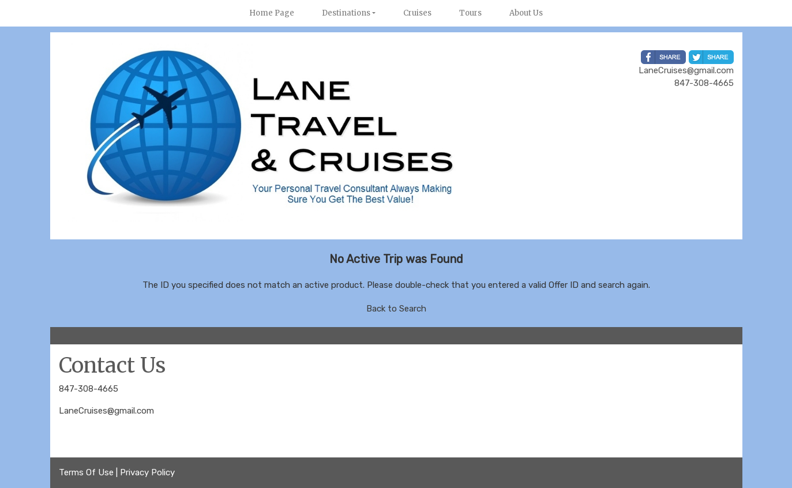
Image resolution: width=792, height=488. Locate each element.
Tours (470, 13)
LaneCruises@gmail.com (106, 411)
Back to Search (396, 308)
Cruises (417, 13)
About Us (526, 13)
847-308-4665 (88, 389)
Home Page (271, 13)
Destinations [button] (346, 13)
